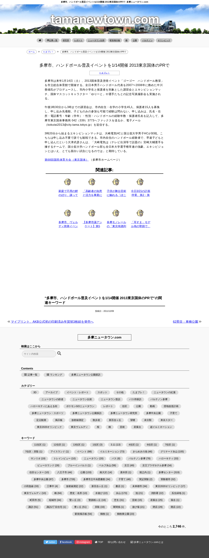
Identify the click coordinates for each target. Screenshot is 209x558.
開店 (173, 507)
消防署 (154, 493)
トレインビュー (62, 458)
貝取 (97, 507)
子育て (173, 413)
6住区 (150, 444)
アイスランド (58, 451)
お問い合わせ (117, 542)
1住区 (96, 444)
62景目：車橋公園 (185, 321)
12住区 (57, 444)
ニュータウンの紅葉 (165, 392)
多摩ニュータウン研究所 (124, 413)
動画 (152, 406)
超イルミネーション (161, 427)
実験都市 (165, 479)
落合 (173, 500)
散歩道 (96, 420)
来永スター (167, 420)
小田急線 (29, 486)
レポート (78, 40)
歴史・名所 (76, 493)
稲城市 (52, 500)
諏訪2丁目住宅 (54, 507)
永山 (118, 493)
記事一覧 (52, 40)
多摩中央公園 (153, 413)
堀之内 (143, 472)
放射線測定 (77, 420)
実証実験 (144, 479)
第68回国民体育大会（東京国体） (67, 159)
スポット (102, 392)
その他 (120, 392)
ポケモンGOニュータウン (80, 406)
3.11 (113, 444)
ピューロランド (45, 465)
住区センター (36, 472)
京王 (126, 465)
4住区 (132, 444)
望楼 (132, 420)
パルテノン (147, 40)
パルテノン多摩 (159, 399)
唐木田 (124, 472)
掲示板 (58, 420)
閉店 (155, 507)
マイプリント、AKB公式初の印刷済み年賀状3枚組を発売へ (52, 321)
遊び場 (135, 507)
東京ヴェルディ (79, 427)
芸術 (122, 427)
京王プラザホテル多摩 (154, 465)
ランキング (54, 374)
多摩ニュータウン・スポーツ (47, 413)
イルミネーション (109, 451)
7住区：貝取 (32, 451)
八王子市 (62, 472)
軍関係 (116, 507)
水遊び (99, 493)
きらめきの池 (140, 451)
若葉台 (137, 427)
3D (35, 392)
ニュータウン (91, 458)
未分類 (147, 420)
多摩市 (65, 479)
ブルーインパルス (77, 465)
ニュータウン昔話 (110, 399)
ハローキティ (166, 458)
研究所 (66, 40)
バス (114, 458)
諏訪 (30, 507)
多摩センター (166, 472)
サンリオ (35, 458)
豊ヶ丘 (77, 507)
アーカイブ (52, 392)
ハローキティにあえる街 (44, 406)
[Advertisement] (104, 264)
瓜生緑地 (176, 493)
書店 (118, 486)
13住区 (77, 444)
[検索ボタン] (59, 353)
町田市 (33, 500)
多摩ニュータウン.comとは (146, 542)
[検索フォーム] (39, 354)
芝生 (116, 500)
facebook (66, 542)
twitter (50, 542)
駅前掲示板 (115, 40)
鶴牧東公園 (123, 513)
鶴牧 (102, 513)
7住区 (168, 444)
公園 (135, 40)
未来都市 (137, 486)
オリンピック (164, 40)
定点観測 (41, 420)
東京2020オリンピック (49, 427)
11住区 (38, 444)
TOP (99, 542)
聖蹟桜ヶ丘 (95, 500)
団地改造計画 (171, 406)
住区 (124, 406)
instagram (83, 542)
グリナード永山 (169, 451)
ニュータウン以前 (96, 40)
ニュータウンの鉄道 (52, 399)
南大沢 (103, 472)
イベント (82, 451)
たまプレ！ (104, 73)
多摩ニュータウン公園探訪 (85, 374)
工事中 (50, 486)
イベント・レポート (78, 392)
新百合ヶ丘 (115, 420)
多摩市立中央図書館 (94, 479)
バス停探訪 (135, 399)
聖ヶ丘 (73, 500)
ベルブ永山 (105, 465)
